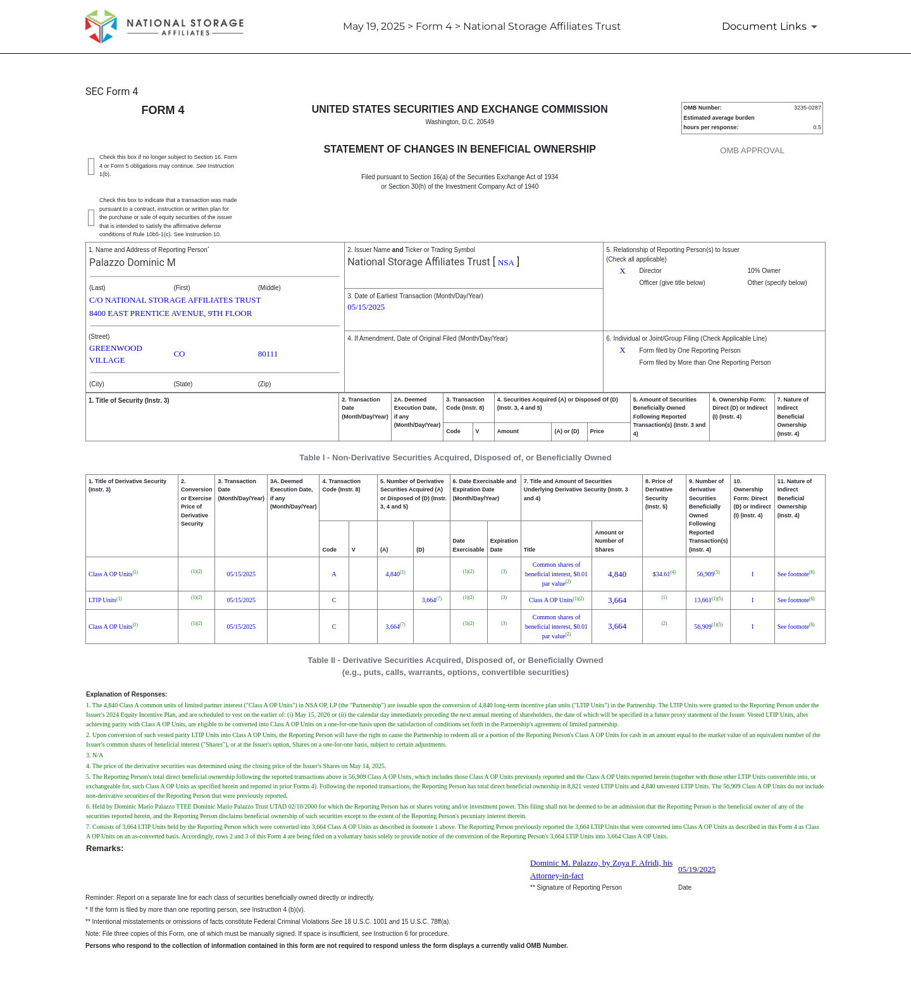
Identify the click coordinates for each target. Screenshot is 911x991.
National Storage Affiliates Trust (418, 262)
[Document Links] (772, 27)
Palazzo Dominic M (132, 262)
